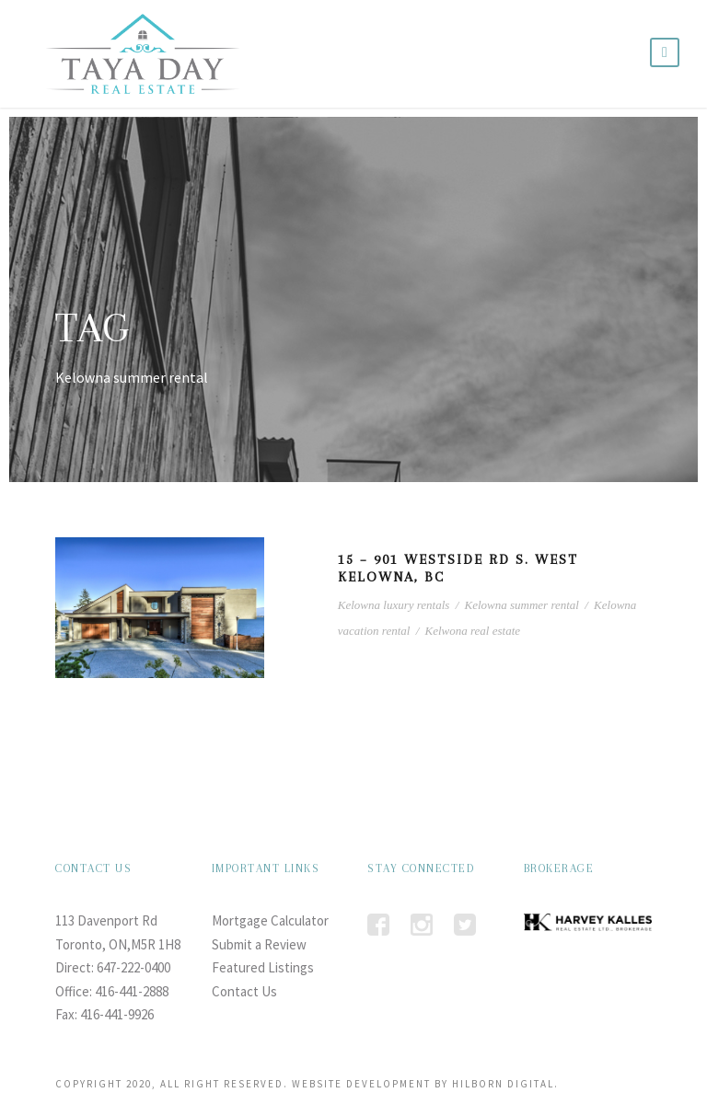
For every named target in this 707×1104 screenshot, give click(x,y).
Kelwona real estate (473, 631)
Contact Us (244, 991)
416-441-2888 (131, 991)
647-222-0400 (133, 967)
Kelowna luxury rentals (394, 605)
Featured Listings (263, 967)
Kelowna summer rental (522, 605)
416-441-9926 (117, 1014)
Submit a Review (259, 944)
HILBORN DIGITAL (503, 1083)
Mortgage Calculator (270, 920)
